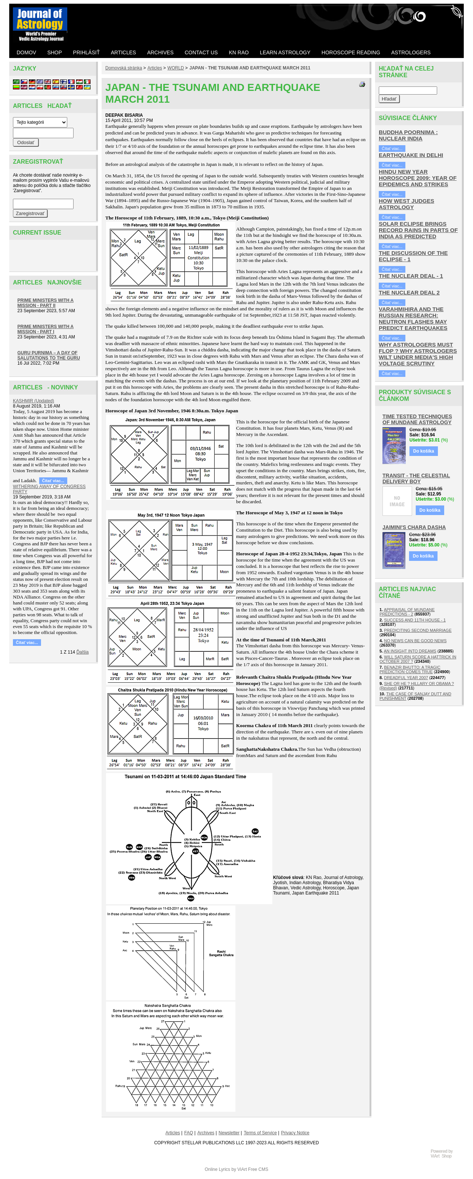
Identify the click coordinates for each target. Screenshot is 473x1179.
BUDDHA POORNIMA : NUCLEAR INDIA (408, 135)
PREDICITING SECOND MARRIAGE (418, 630)
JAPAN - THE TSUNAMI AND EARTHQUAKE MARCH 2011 (249, 68)
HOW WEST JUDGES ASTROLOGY (406, 204)
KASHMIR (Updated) (33, 400)
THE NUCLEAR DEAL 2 (409, 292)
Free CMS (258, 1169)
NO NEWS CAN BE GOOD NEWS (415, 640)
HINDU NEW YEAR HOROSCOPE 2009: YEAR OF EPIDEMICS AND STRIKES (418, 177)
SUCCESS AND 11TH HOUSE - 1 (415, 620)
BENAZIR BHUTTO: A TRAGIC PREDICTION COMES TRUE (410, 669)
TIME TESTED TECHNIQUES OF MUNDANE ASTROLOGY (417, 419)
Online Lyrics (217, 1169)
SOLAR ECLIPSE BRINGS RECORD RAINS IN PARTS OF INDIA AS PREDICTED (418, 230)
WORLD (175, 68)
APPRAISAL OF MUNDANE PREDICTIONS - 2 (407, 611)
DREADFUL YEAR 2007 (406, 677)
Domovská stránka (123, 68)
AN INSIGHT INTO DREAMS (410, 651)
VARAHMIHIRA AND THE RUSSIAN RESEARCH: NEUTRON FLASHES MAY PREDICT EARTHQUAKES (413, 318)
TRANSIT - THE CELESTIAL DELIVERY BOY (416, 478)
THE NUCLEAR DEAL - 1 (411, 276)
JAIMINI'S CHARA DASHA (414, 527)
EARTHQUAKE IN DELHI (411, 155)
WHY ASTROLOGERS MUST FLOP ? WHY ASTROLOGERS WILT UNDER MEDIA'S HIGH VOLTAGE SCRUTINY (418, 354)
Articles (154, 68)
